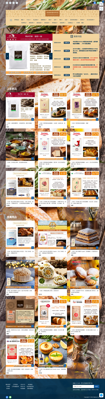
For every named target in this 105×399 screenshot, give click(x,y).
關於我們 (8, 384)
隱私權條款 (30, 388)
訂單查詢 (15, 384)
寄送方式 (23, 386)
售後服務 (23, 388)
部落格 (8, 388)
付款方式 (23, 384)
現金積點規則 (30, 386)
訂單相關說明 (15, 386)
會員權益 (30, 384)
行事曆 (8, 386)
